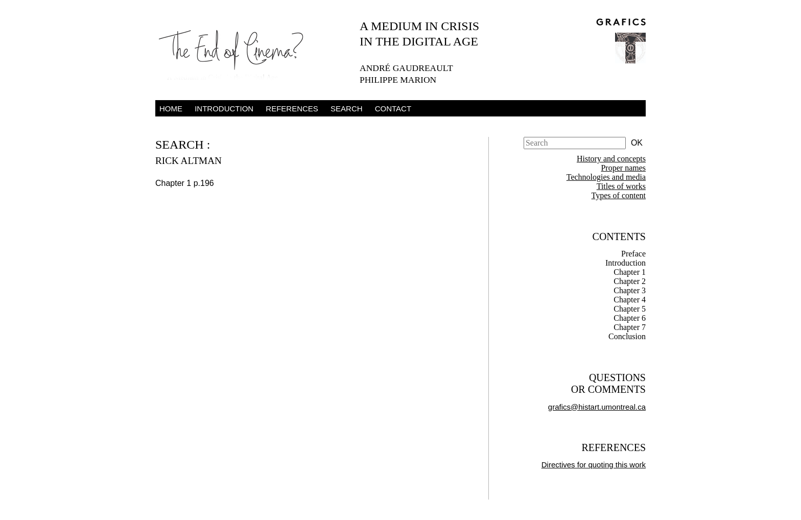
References (292, 108)
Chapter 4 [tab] (630, 299)
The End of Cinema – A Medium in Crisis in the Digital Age (237, 52)
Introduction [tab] (625, 262)
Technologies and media (606, 177)
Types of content (619, 195)
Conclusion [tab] (627, 336)
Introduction (224, 108)
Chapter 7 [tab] (630, 327)
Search (347, 108)
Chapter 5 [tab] (630, 308)
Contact (393, 108)
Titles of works (621, 186)
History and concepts (611, 158)
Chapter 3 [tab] (630, 290)
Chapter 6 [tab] (630, 318)
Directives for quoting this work (593, 464)
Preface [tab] (633, 253)
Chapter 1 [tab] (630, 272)
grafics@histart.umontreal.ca (597, 407)
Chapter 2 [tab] (630, 281)
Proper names (623, 167)
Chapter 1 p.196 (184, 183)
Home (170, 108)
